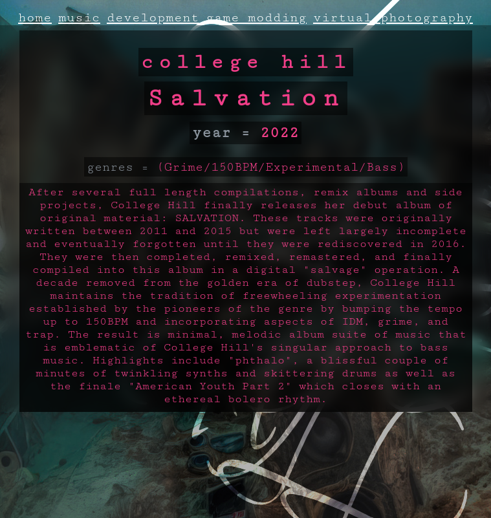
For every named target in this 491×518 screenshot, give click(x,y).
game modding (256, 17)
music (79, 17)
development (153, 17)
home (35, 17)
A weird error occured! (245, 451)
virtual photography (393, 17)
